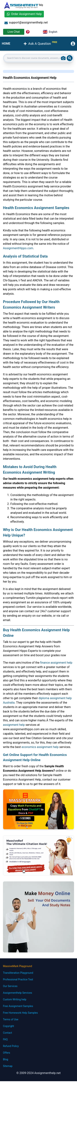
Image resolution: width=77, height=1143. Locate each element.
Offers (6, 1052)
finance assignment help (56, 662)
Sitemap (7, 1066)
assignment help (14, 725)
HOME (6, 43)
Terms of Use (10, 1019)
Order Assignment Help (24, 14)
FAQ (5, 1039)
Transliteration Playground (18, 972)
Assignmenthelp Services (17, 992)
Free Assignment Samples (18, 1006)
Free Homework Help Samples (20, 1012)
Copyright (8, 1026)
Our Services (10, 986)
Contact (7, 1032)
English (50, 32)
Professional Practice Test (18, 979)
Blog (5, 1059)
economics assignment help (39, 747)
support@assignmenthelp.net (26, 23)
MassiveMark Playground (17, 966)
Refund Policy (11, 1046)
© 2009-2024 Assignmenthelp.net (38, 1073)
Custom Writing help (14, 999)
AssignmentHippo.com (18, 248)
